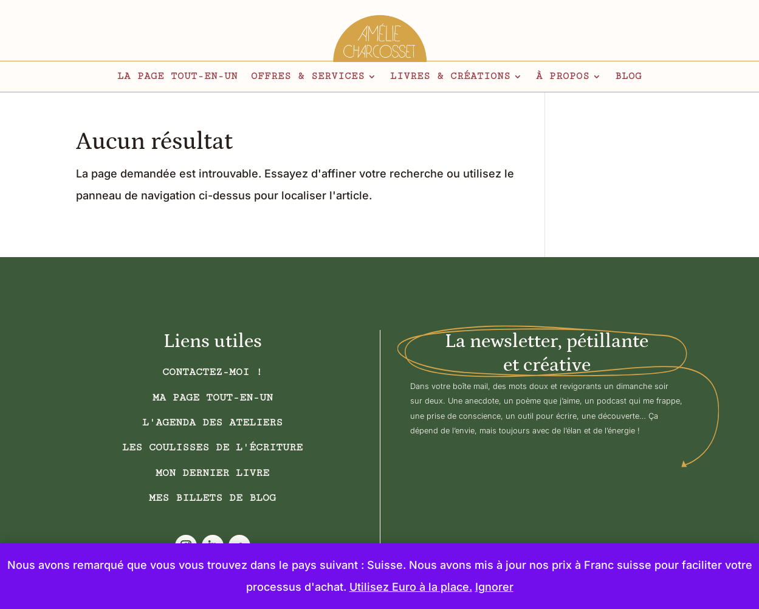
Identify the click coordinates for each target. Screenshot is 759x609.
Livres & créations (450, 77)
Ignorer (494, 586)
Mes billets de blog (212, 498)
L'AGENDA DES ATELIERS (212, 422)
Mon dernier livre (212, 473)
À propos (562, 77)
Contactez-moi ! (212, 372)
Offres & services (308, 77)
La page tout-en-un (177, 77)
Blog (628, 77)
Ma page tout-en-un (213, 397)
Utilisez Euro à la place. (410, 586)
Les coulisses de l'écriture (212, 447)
